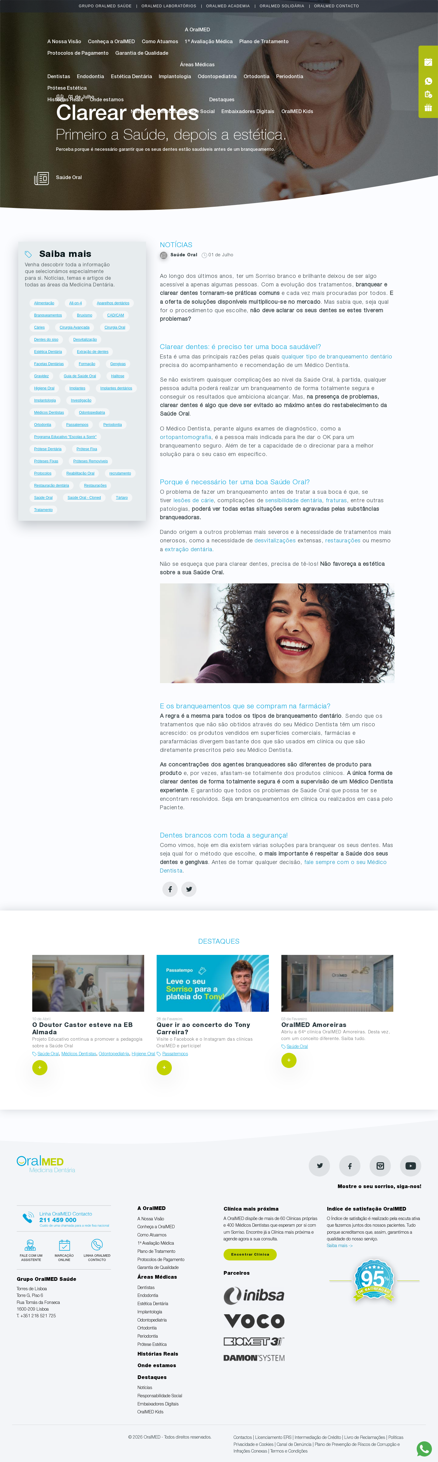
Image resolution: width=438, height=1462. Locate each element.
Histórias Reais (65, 100)
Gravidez (41, 376)
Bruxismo (84, 315)
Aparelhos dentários (113, 303)
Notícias (140, 112)
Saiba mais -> (340, 1246)
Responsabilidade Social (186, 112)
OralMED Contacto (336, 6)
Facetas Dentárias (49, 364)
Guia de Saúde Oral (80, 376)
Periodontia (289, 77)
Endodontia (90, 77)
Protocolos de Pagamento (78, 53)
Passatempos (77, 425)
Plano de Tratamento (264, 42)
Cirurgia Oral (115, 327)
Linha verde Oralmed (95, 1249)
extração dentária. (189, 550)
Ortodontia (256, 77)
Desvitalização (85, 339)
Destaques (222, 100)
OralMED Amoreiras (314, 1026)
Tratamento (43, 510)
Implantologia (175, 77)
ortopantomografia (185, 438)
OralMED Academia (228, 6)
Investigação (81, 400)
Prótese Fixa (87, 449)
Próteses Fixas (46, 461)
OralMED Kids (297, 112)
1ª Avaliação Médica (209, 42)
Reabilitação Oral (80, 473)
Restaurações (95, 485)
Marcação (387, 32)
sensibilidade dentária (293, 501)
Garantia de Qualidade (141, 53)
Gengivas (118, 364)
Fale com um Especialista (32, 1249)
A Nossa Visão (64, 42)
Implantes (77, 388)
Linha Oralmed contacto (64, 1217)
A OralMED (197, 30)
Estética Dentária (131, 77)
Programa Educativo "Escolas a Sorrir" (65, 437)
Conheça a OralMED (111, 42)
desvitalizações (275, 541)
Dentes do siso (46, 339)
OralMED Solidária (282, 6)
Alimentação (44, 303)
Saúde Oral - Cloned (84, 498)
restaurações (343, 541)
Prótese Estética (67, 88)
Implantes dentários (116, 388)
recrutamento (120, 473)
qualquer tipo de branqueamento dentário (337, 357)
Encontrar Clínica (250, 1254)
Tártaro (122, 498)
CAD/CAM (115, 315)
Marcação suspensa (63, 1249)
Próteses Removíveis (90, 461)
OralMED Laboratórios (168, 6)
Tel (387, 45)
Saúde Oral (43, 498)
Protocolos (42, 473)
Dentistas (58, 77)
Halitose (117, 376)
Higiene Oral (44, 388)
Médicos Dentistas (49, 412)
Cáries (39, 327)
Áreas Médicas (197, 65)
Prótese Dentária (47, 449)
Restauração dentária (51, 485)
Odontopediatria (217, 77)
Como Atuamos (160, 42)
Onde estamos (107, 100)
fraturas (336, 501)
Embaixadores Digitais (247, 112)
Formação (87, 364)
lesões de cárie (194, 501)
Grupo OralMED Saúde (105, 6)
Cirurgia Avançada (74, 327)
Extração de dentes (92, 352)
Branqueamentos (48, 315)
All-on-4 (75, 303)
